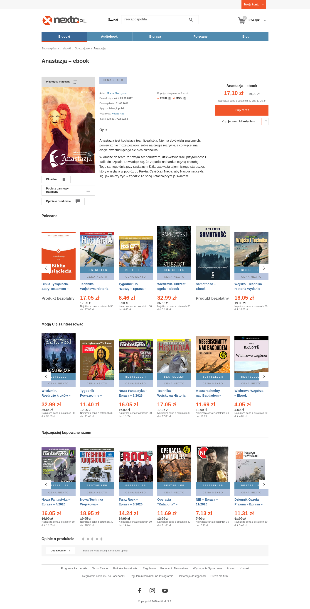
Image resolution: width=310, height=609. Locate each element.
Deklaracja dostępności (192, 576)
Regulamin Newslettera (174, 568)
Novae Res (118, 113)
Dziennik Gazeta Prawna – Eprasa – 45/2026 (248, 502)
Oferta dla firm (219, 576)
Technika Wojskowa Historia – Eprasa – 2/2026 (94, 288)
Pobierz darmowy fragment (57, 190)
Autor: (103, 93)
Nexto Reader (100, 568)
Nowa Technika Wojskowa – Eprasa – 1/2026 (92, 502)
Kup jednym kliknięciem (238, 121)
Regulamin (149, 568)
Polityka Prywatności (125, 568)
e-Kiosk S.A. (165, 601)
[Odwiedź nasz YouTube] (165, 590)
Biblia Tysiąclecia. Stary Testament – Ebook (55, 288)
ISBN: (103, 118)
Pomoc (231, 568)
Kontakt (244, 568)
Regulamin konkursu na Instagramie (151, 576)
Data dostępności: (109, 98)
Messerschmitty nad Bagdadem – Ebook (208, 395)
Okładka (51, 179)
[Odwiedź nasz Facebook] (139, 590)
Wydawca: (105, 113)
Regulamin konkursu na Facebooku (103, 576)
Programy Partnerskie (74, 568)
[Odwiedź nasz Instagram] (152, 590)
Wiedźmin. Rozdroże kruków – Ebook (56, 395)
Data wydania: (107, 103)
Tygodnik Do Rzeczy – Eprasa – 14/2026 (132, 288)
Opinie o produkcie (58, 201)
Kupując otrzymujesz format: (173, 93)
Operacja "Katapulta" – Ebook (167, 502)
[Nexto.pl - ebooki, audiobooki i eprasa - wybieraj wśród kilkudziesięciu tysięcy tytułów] (65, 20)
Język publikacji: (108, 108)
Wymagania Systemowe (207, 568)
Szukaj (113, 19)
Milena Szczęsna (116, 93)
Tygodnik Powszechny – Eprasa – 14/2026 (93, 395)
